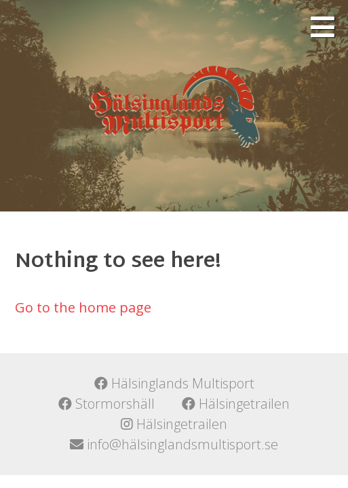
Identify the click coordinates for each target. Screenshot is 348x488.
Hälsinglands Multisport (174, 383)
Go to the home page (83, 307)
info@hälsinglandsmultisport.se (174, 444)
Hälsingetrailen (236, 403)
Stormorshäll (106, 403)
